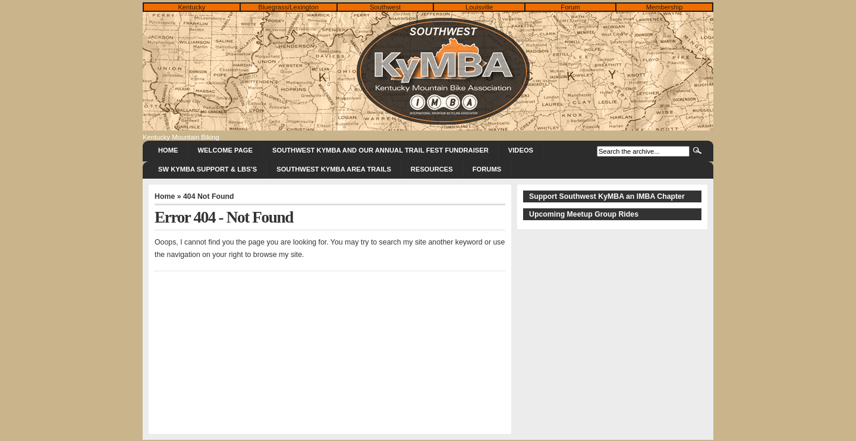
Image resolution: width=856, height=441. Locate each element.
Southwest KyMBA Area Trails (333, 169)
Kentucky (191, 7)
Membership (664, 7)
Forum (570, 7)
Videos (520, 150)
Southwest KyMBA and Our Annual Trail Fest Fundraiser (380, 150)
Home (168, 150)
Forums (487, 169)
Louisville (479, 7)
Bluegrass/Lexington (289, 7)
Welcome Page (225, 150)
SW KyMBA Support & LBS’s (207, 169)
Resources (432, 169)
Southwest (385, 7)
